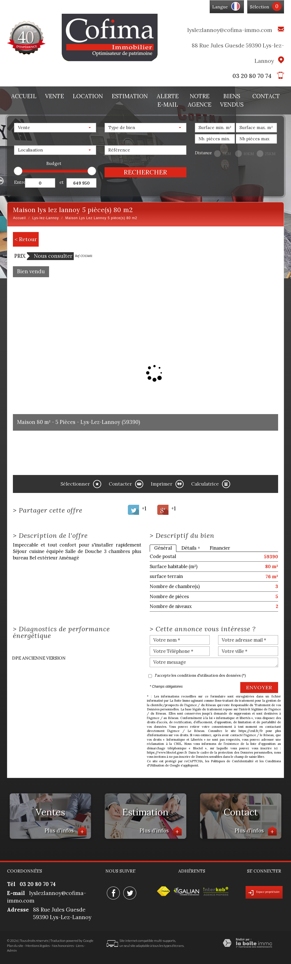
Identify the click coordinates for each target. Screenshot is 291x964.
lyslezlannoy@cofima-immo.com (229, 29)
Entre (19, 182)
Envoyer (259, 687)
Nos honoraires (63, 946)
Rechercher (145, 172)
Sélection (259, 7)
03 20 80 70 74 (251, 76)
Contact (266, 96)
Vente (54, 96)
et (61, 182)
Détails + (190, 548)
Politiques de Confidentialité (232, 761)
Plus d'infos (66, 831)
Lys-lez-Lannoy (45, 218)
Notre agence (199, 100)
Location (88, 96)
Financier (220, 548)
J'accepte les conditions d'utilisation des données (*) (200, 675)
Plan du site (15, 946)
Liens (80, 946)
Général (163, 548)
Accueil (23, 96)
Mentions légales (38, 946)
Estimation (130, 96)
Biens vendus (232, 100)
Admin (12, 950)
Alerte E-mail (168, 100)
